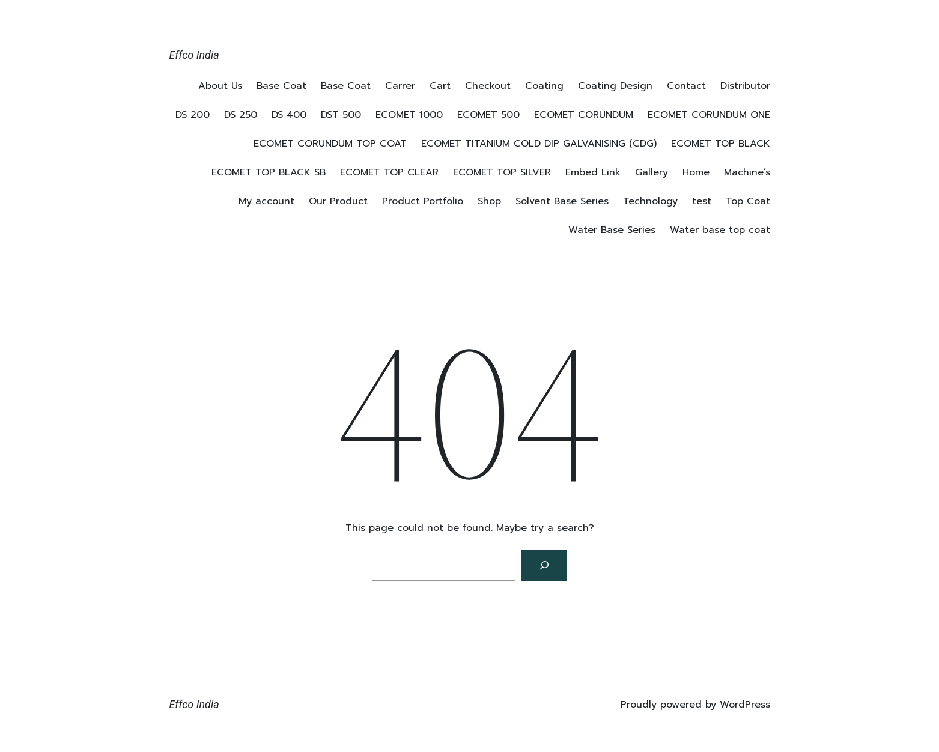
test (701, 201)
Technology (650, 201)
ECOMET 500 (488, 115)
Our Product (338, 201)
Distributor (745, 86)
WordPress (745, 704)
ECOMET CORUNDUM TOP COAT (330, 143)
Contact (686, 86)
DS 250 (240, 115)
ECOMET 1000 (409, 115)
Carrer (400, 86)
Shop (489, 201)
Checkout (488, 86)
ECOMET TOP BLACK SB (268, 172)
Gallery (651, 172)
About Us (220, 86)
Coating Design (615, 86)
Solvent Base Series (562, 201)
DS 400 (289, 115)
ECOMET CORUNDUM (583, 115)
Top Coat (748, 201)
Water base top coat (720, 230)
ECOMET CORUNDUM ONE (709, 115)
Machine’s (747, 172)
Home (696, 172)
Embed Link (593, 172)
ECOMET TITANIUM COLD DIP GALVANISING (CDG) (539, 143)
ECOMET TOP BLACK (720, 143)
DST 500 (341, 115)
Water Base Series (611, 230)
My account (266, 201)
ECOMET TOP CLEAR (389, 172)
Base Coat (281, 86)
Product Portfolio (422, 201)
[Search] (544, 565)
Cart (440, 86)
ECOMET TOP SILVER (502, 172)
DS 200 (192, 115)
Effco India (194, 55)
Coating (544, 86)
